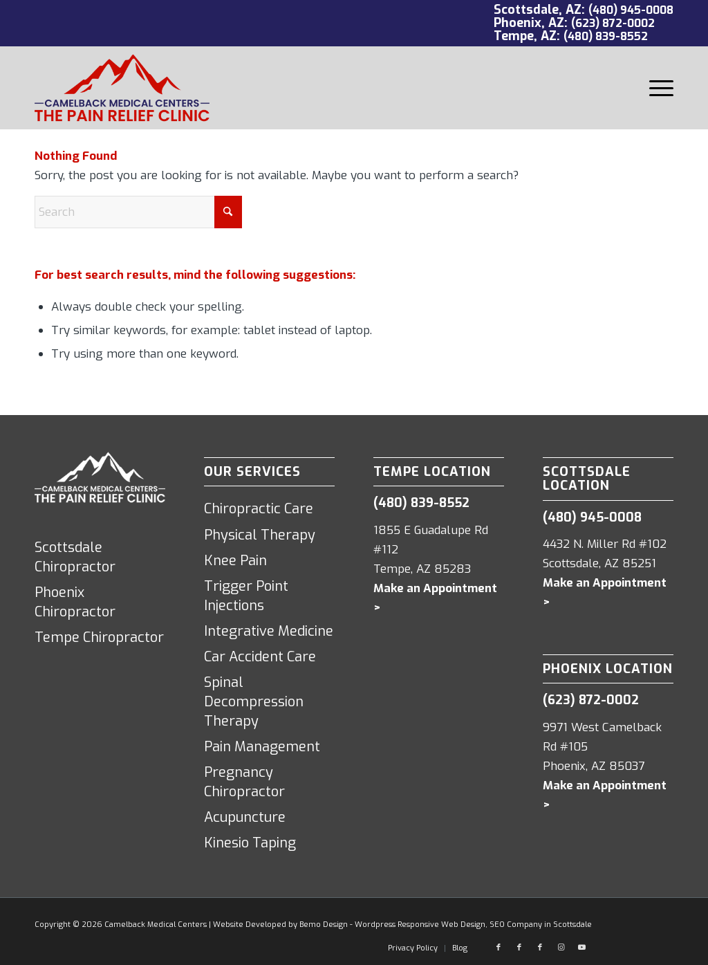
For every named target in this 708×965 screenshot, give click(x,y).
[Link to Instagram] (560, 947)
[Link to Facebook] (498, 947)
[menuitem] (656, 87)
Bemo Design (323, 924)
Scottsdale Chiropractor (75, 557)
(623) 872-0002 (613, 23)
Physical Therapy (259, 535)
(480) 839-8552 (605, 36)
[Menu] (656, 87)
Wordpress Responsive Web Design (420, 924)
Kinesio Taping (250, 843)
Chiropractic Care (258, 508)
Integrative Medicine (268, 631)
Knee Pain (235, 560)
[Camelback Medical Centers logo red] (122, 87)
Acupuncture (245, 817)
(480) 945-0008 (630, 10)
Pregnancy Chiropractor (244, 782)
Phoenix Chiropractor (75, 602)
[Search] (138, 212)
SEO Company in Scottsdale (541, 924)
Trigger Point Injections (246, 596)
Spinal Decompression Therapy (254, 701)
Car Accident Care (260, 656)
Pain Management (262, 746)
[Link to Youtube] (581, 947)
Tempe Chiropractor (99, 637)
